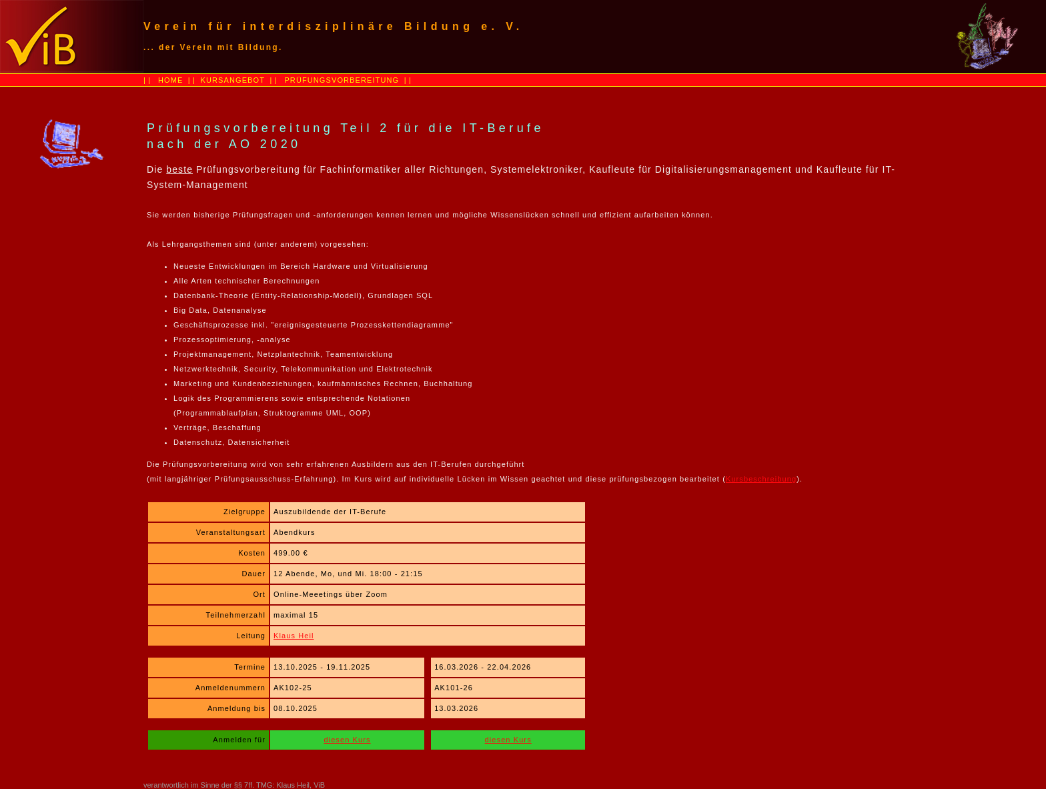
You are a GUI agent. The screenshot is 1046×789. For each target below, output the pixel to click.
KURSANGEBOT (231, 80)
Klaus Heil (294, 636)
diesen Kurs (347, 740)
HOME (170, 80)
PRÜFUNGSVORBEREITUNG (341, 80)
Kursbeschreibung (761, 479)
